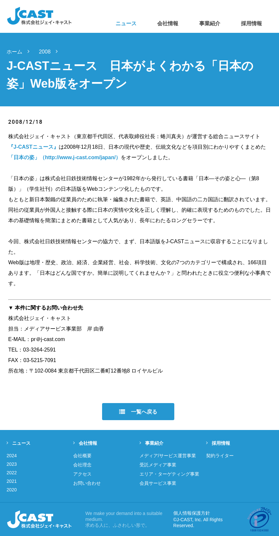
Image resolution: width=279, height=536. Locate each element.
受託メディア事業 (158, 464)
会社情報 (85, 443)
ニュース (19, 443)
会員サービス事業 (158, 483)
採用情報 (218, 443)
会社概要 (82, 455)
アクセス (82, 474)
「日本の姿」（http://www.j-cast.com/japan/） (64, 157)
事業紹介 (151, 443)
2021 (12, 481)
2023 (12, 464)
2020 (12, 489)
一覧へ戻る (138, 412)
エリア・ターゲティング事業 (169, 474)
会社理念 (82, 464)
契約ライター (220, 455)
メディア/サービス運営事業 (168, 455)
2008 (51, 51)
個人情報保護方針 (191, 513)
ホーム (21, 51)
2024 (12, 455)
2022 (12, 472)
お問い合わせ (87, 483)
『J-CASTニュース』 (33, 147)
